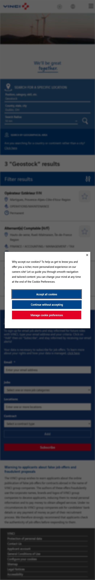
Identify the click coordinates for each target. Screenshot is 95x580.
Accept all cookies (46, 294)
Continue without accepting (47, 304)
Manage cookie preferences (46, 315)
